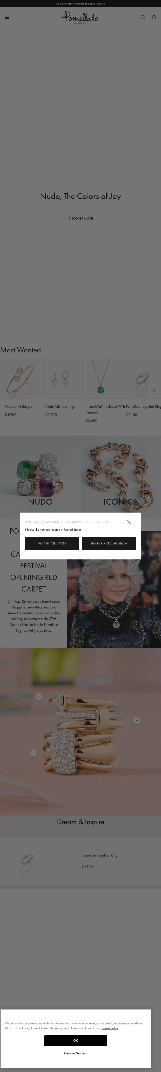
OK (75, 1041)
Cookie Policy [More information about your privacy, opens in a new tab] (109, 1028)
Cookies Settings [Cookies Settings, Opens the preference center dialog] (75, 1053)
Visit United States (52, 543)
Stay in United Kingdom (108, 543)
